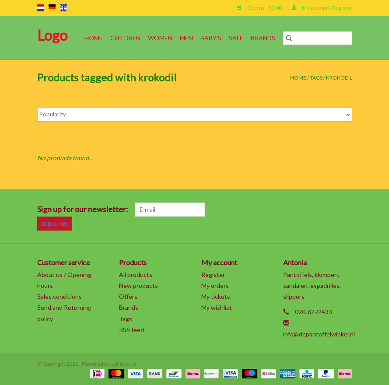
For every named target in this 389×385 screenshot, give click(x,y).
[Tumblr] (330, 210)
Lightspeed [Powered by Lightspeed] (123, 363)
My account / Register (321, 7)
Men (186, 38)
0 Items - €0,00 (260, 7)
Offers (128, 296)
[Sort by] (194, 115)
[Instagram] (345, 210)
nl (40, 7)
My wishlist (216, 307)
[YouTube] (315, 210)
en (63, 7)
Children (125, 38)
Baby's (210, 38)
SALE (236, 38)
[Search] (317, 38)
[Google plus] (284, 210)
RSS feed (131, 329)
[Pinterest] (299, 210)
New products (138, 285)
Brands (263, 38)
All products (135, 274)
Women (160, 38)
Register (213, 274)
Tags (316, 77)
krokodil (339, 77)
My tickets (215, 296)
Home (93, 38)
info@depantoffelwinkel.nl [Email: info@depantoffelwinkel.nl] (319, 334)
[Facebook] (253, 210)
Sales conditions (59, 296)
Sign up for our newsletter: (82, 209)
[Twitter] (269, 210)
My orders (215, 285)
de (52, 7)
